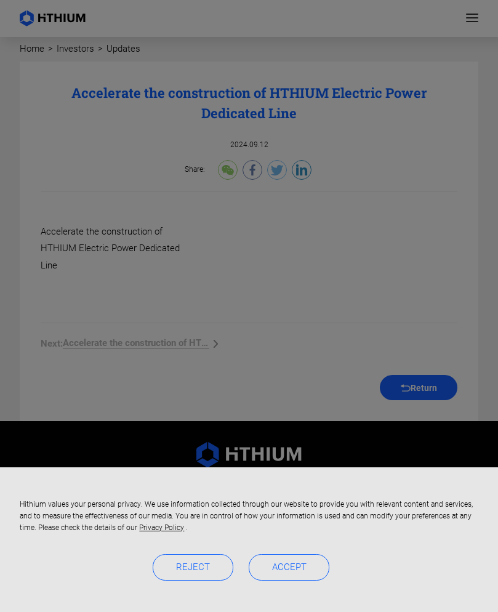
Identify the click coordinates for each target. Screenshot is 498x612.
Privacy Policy (161, 527)
